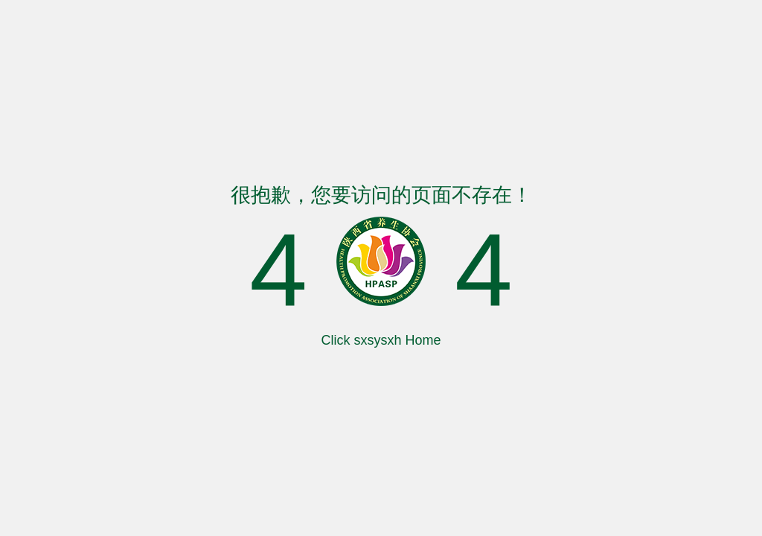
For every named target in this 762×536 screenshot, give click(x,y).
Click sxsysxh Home (381, 340)
